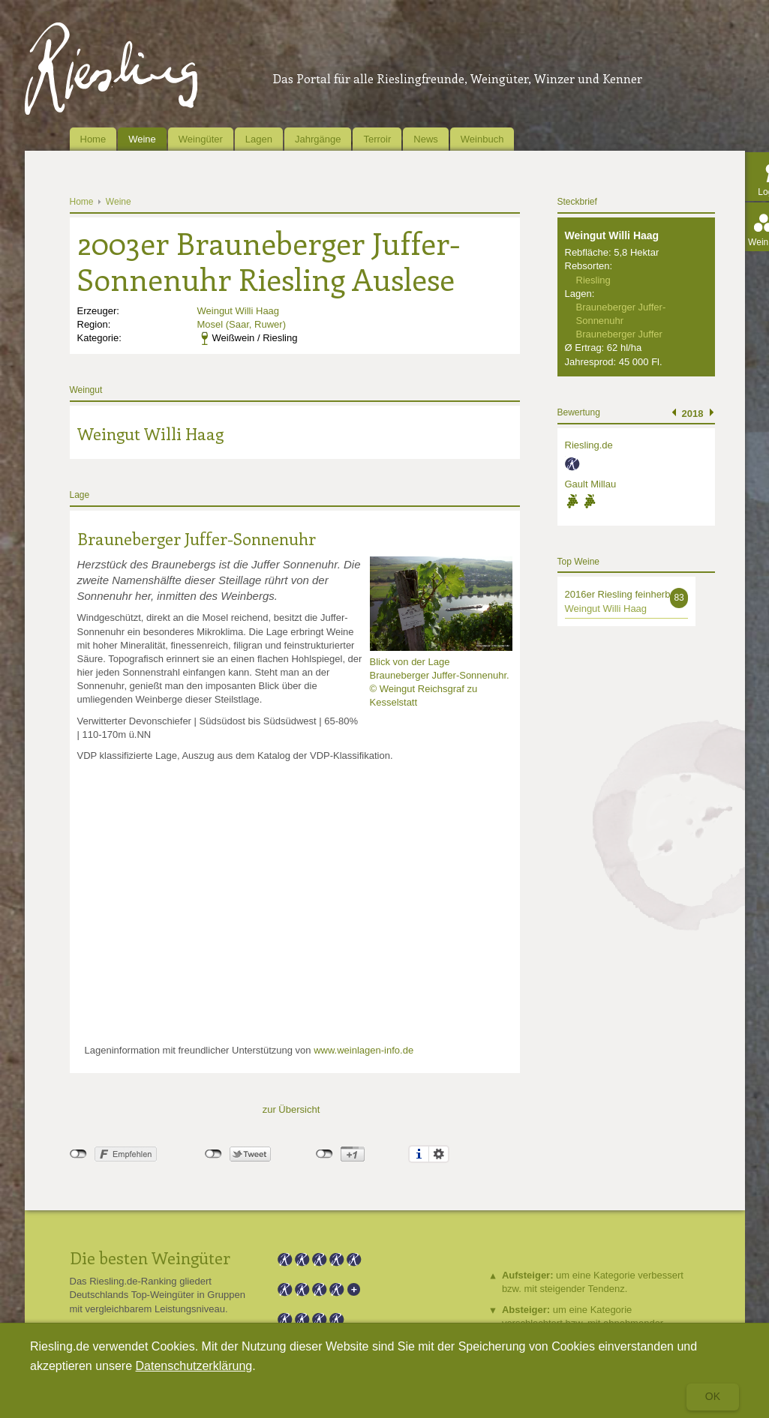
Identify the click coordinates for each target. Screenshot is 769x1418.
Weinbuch (482, 139)
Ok (712, 1396)
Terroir (377, 139)
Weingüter (201, 139)
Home (93, 139)
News (425, 139)
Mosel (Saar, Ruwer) (241, 324)
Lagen (258, 139)
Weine (142, 139)
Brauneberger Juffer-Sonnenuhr (196, 538)
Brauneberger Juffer (619, 334)
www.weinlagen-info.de (363, 1050)
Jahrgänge (318, 139)
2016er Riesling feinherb (618, 594)
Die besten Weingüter (150, 1257)
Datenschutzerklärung (194, 1366)
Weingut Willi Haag (238, 310)
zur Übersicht (291, 1109)
